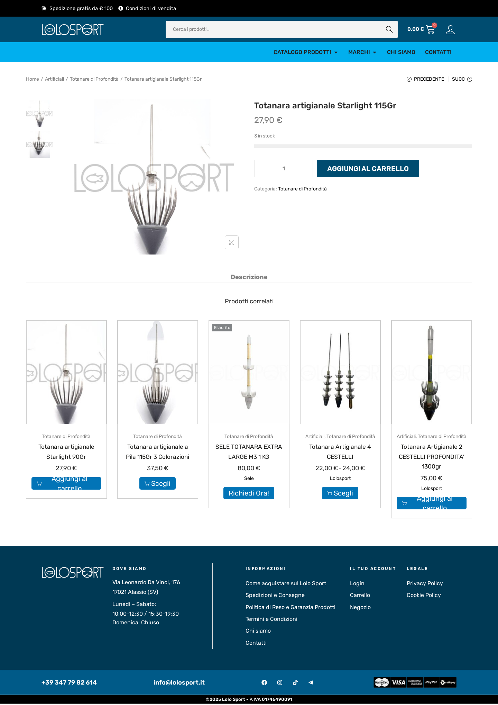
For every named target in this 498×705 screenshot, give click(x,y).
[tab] (249, 278)
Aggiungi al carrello (368, 171)
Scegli (157, 494)
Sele (249, 480)
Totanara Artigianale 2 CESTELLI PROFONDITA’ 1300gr (431, 458)
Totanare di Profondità (94, 79)
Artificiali (54, 79)
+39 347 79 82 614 (69, 683)
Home (32, 79)
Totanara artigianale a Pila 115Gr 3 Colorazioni (157, 458)
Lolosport (340, 480)
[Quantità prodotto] (284, 171)
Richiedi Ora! (249, 494)
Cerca (389, 29)
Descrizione (249, 278)
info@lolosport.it (179, 683)
